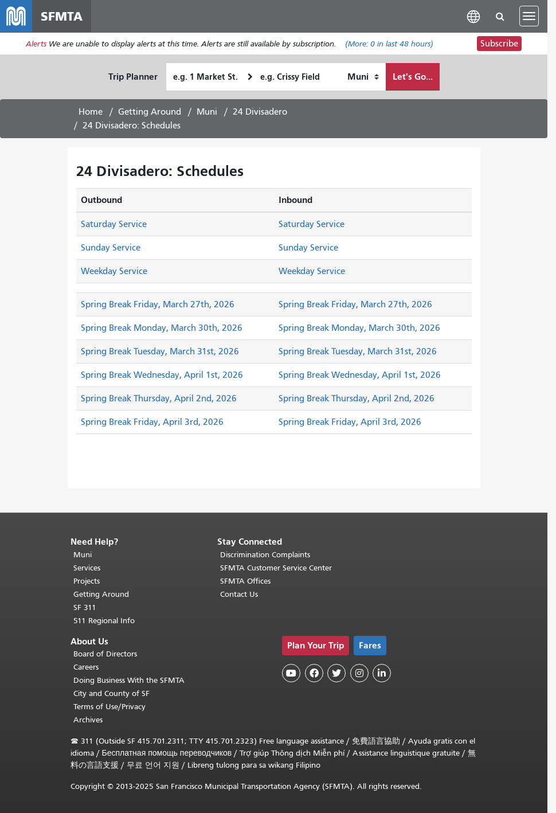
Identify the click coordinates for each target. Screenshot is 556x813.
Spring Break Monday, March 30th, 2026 (161, 328)
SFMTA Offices (245, 581)
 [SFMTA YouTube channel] (291, 673)
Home (91, 112)
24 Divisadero (260, 112)
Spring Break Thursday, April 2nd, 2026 (159, 398)
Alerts (36, 44)
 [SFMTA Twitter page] (336, 673)
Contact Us (239, 594)
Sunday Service (110, 248)
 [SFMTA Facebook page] (314, 673)
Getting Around (149, 112)
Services (86, 568)
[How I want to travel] (363, 77)
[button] (473, 15)
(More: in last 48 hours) (389, 44)
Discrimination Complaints (265, 555)
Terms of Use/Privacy (109, 707)
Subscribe (499, 43)
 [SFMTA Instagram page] (359, 673)
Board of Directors (105, 654)
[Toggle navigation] (529, 16)
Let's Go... (413, 76)
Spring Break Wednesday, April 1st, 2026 (162, 375)
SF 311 (84, 607)
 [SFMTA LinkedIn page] (382, 673)
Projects (86, 581)
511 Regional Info (104, 621)
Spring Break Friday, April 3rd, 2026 (152, 422)
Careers (86, 667)
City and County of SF (111, 693)
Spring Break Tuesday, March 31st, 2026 (160, 351)
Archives (88, 720)
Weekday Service (114, 271)
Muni (207, 112)
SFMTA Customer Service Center (276, 568)
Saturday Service (114, 224)
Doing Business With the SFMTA (129, 680)
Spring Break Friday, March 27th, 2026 (157, 304)
